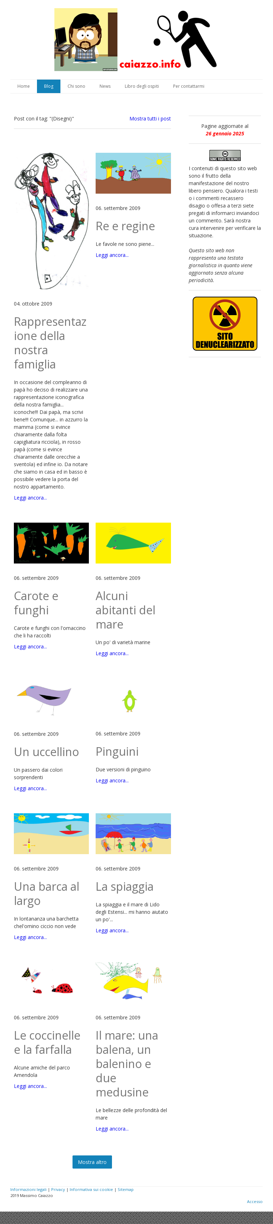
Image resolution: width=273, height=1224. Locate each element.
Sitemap (126, 1189)
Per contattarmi (188, 86)
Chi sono (76, 86)
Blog (48, 86)
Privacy (58, 1189)
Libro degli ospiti (142, 86)
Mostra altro (92, 1162)
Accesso (255, 1201)
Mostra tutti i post (150, 118)
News (105, 86)
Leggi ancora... (30, 497)
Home (23, 86)
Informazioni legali (28, 1189)
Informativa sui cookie (91, 1189)
